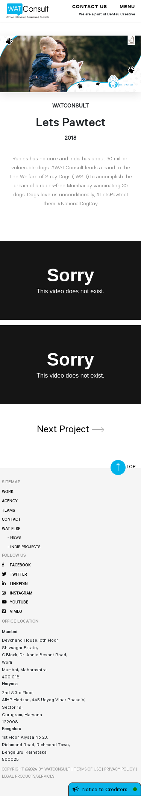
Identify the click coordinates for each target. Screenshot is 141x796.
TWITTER (14, 574)
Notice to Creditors (100, 789)
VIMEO (12, 611)
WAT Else (11, 529)
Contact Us (89, 7)
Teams (8, 511)
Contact (11, 520)
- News (14, 537)
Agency (10, 501)
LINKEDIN (14, 584)
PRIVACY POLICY (119, 769)
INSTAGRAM (17, 593)
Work (8, 492)
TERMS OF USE (87, 769)
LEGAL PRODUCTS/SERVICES (28, 776)
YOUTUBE (15, 602)
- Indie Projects (24, 546)
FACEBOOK (16, 565)
